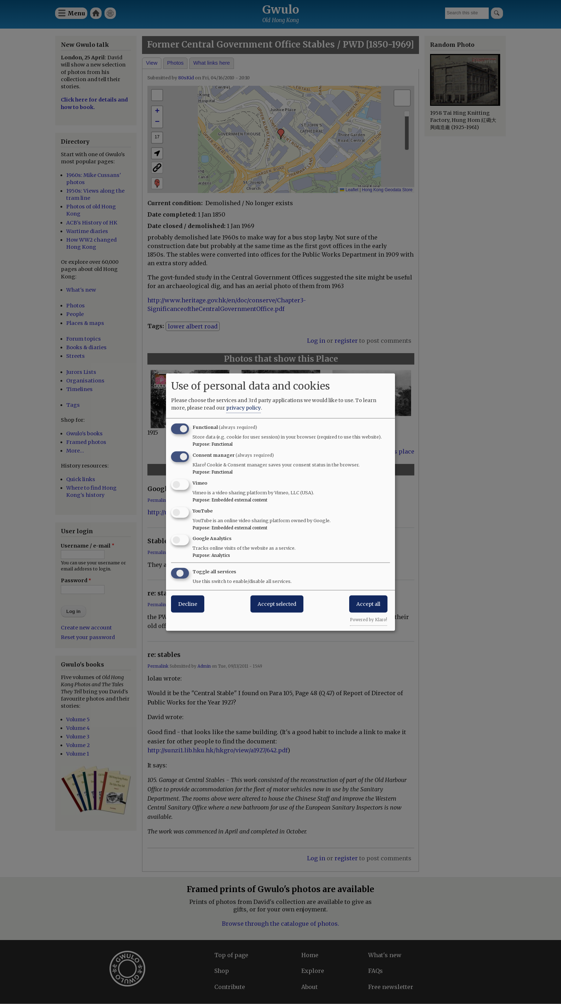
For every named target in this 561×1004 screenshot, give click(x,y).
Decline (187, 604)
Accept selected (277, 604)
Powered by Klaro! (368, 619)
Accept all (368, 604)
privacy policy (243, 408)
